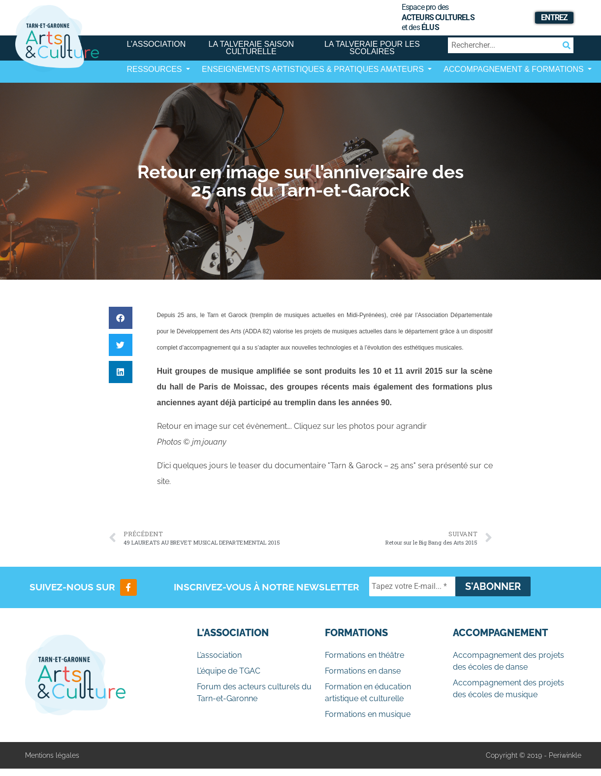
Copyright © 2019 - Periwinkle (533, 755)
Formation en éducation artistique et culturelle (368, 692)
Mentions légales (52, 755)
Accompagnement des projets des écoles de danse (508, 661)
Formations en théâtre (364, 655)
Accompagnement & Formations (514, 69)
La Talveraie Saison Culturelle (251, 48)
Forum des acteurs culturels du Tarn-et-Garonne (254, 692)
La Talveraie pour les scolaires (372, 48)
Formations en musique (368, 714)
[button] (120, 318)
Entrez (554, 17)
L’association (156, 44)
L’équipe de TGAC (228, 671)
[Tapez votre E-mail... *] (412, 586)
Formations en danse (363, 671)
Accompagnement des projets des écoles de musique (508, 688)
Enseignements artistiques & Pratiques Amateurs (314, 69)
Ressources (155, 69)
